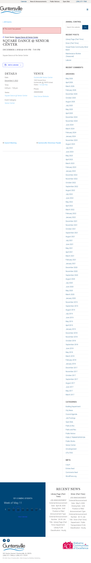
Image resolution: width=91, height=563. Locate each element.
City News (69, 410)
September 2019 (72, 306)
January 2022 (71, 217)
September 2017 (72, 379)
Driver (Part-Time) (72, 43)
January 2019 (71, 329)
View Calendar (22, 517)
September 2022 (72, 186)
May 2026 (69, 78)
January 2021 (71, 263)
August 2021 (70, 236)
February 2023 (71, 167)
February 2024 (71, 132)
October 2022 (71, 182)
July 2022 (69, 194)
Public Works (70, 441)
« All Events (7, 22)
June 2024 (69, 125)
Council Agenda (71, 414)
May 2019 (69, 321)
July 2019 (69, 314)
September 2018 (72, 344)
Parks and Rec (71, 429)
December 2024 (71, 117)
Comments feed (72, 472)
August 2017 (70, 383)
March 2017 (70, 394)
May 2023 (69, 155)
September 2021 (72, 233)
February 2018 (71, 360)
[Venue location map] (15, 121)
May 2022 (69, 202)
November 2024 (71, 121)
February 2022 (71, 213)
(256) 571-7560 (81, 2)
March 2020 (70, 294)
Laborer (68, 60)
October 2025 (71, 98)
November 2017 (71, 371)
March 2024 (70, 129)
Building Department (73, 406)
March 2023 (70, 163)
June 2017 (69, 387)
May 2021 (69, 248)
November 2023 (71, 140)
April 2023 (69, 159)
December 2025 (71, 94)
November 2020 (71, 271)
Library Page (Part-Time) (75, 39)
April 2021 (69, 252)
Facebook (4, 540)
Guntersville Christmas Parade (49, 143)
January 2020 (71, 298)
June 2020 (69, 287)
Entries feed (70, 468)
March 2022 (70, 209)
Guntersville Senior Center (43, 77)
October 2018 (71, 341)
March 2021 (70, 256)
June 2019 (69, 317)
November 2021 (71, 225)
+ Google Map (43, 85)
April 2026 (69, 82)
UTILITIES (69, 453)
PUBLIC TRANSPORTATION (75, 437)
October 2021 (71, 229)
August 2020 (70, 279)
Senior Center (10, 103)
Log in (68, 464)
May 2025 (69, 109)
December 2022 (71, 175)
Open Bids (69, 422)
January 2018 (71, 364)
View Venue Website (41, 96)
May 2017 (69, 391)
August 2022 (70, 190)
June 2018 (69, 348)
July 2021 (69, 240)
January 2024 (71, 136)
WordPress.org (71, 476)
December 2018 (71, 333)
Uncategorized (71, 449)
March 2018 (70, 356)
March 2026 (70, 86)
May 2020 (69, 290)
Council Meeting (10, 143)
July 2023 (69, 148)
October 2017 (71, 375)
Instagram (8, 540)
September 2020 (72, 275)
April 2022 (69, 206)
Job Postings (70, 418)
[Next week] (40, 509)
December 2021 (71, 221)
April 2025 (69, 113)
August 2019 (70, 310)
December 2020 (71, 267)
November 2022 (71, 179)
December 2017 (71, 368)
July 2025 (69, 105)
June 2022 (69, 198)
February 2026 (71, 90)
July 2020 (69, 283)
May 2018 (69, 352)
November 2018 (71, 337)
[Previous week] (5, 509)
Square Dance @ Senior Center (16, 95)
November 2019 (71, 302)
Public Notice (70, 433)
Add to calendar (13, 65)
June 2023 (69, 152)
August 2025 (70, 102)
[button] (87, 9)
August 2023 (70, 144)
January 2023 (71, 171)
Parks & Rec (70, 426)
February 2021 (71, 260)
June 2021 (69, 244)
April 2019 (69, 325)
